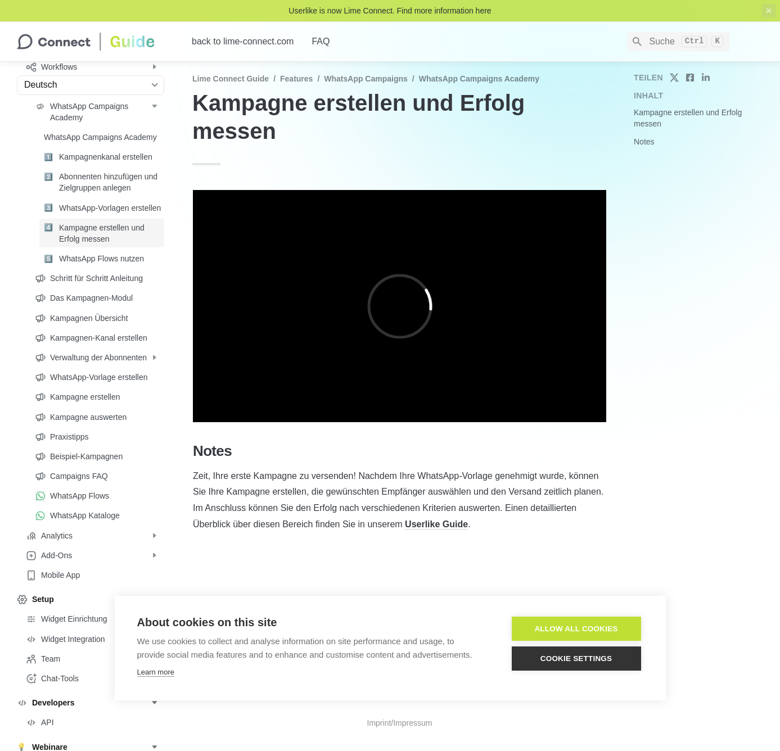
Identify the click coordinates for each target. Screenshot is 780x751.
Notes (644, 141)
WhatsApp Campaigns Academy (479, 78)
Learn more (155, 672)
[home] (95, 42)
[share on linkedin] (705, 77)
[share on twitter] (674, 77)
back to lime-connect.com (243, 41)
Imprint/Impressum (399, 722)
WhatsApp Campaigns (366, 78)
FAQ (321, 41)
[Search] (678, 41)
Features (296, 78)
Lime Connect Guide (230, 78)
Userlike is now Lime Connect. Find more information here (389, 10)
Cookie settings (576, 658)
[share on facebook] (690, 77)
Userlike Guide (436, 524)
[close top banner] (769, 10)
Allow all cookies (575, 629)
